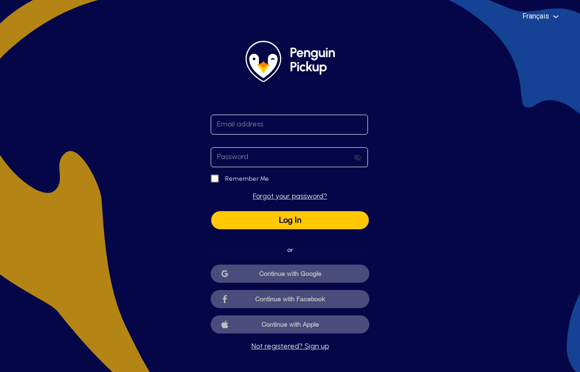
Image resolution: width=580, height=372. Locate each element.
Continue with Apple (290, 324)
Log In (290, 220)
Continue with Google (290, 273)
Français (540, 16)
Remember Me (247, 179)
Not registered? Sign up (290, 346)
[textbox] (289, 125)
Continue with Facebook (290, 299)
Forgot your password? (290, 196)
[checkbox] (215, 179)
